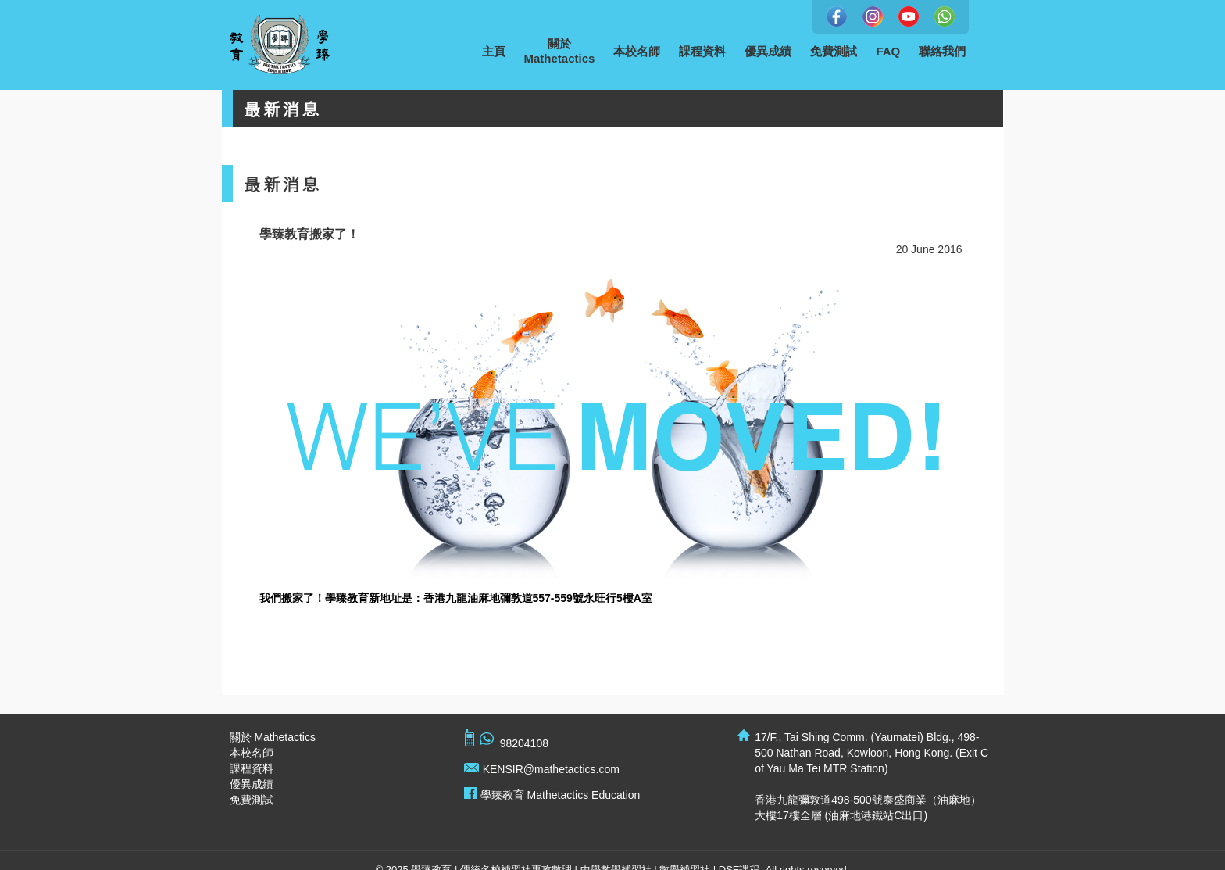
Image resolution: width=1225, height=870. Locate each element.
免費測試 (833, 51)
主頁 (493, 51)
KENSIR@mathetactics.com (551, 769)
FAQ (888, 51)
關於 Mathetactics (273, 737)
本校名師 (636, 51)
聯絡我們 (942, 51)
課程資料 (702, 51)
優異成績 (768, 51)
